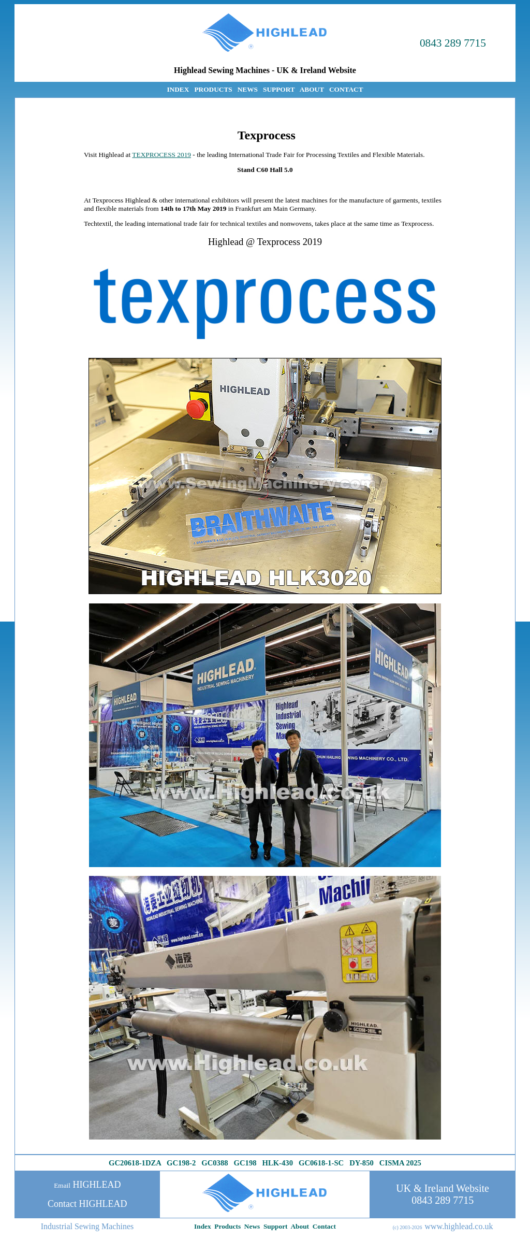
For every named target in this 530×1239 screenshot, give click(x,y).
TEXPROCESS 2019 (161, 155)
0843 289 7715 (453, 43)
